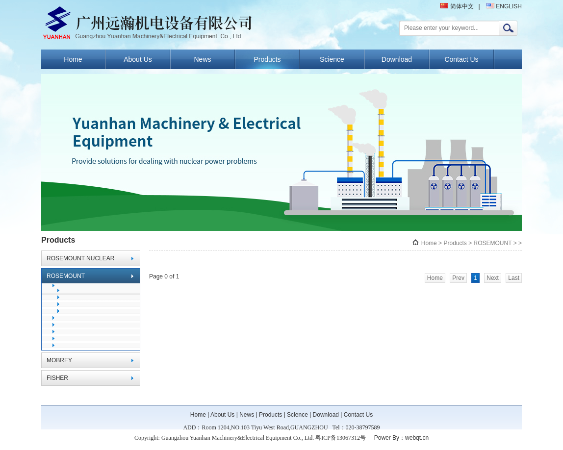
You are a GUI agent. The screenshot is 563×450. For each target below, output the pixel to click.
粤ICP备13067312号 (340, 437)
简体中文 (456, 6)
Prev (458, 278)
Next (492, 278)
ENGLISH (504, 6)
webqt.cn (417, 437)
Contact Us (461, 59)
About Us (138, 59)
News (202, 59)
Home (73, 59)
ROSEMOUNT (66, 276)
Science (332, 59)
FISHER (57, 378)
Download (397, 59)
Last (513, 278)
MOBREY (59, 360)
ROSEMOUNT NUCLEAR (80, 258)
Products (267, 59)
